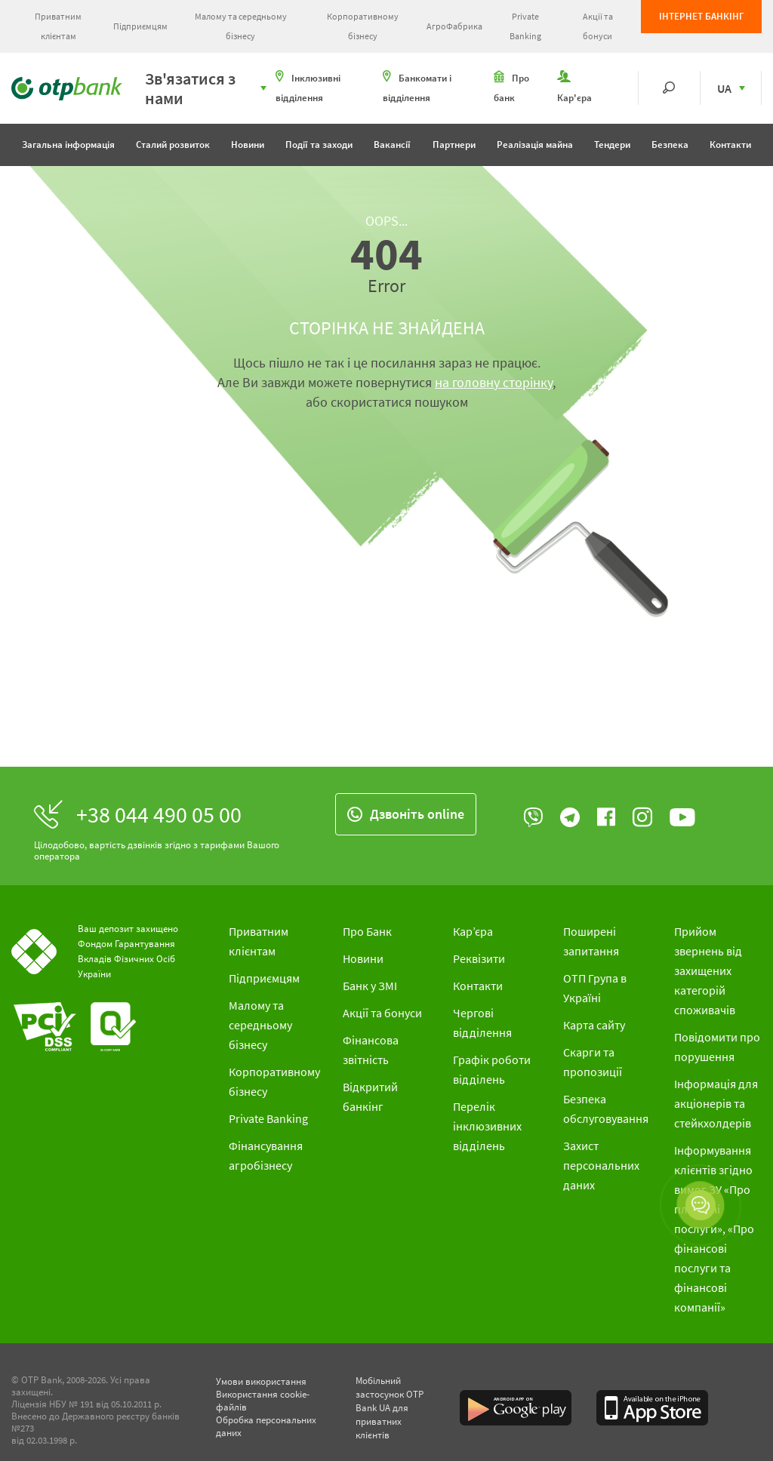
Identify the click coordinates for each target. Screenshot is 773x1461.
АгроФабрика (454, 26)
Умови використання (261, 1381)
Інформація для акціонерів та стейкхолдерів (716, 1103)
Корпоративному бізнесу (363, 26)
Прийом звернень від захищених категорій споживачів (708, 970)
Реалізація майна (535, 144)
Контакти (730, 144)
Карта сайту (594, 1024)
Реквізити (479, 958)
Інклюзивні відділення (308, 87)
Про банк (511, 87)
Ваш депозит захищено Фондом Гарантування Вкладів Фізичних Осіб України (128, 951)
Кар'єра (574, 87)
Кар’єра (473, 931)
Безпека (669, 144)
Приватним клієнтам (58, 26)
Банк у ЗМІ (370, 985)
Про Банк (367, 931)
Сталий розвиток (173, 144)
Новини (247, 144)
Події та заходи (319, 144)
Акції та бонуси (598, 26)
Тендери (612, 144)
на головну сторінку (494, 382)
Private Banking (525, 26)
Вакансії (392, 144)
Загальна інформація (68, 144)
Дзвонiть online (405, 814)
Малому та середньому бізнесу (241, 26)
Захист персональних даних (601, 1165)
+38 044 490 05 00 (159, 814)
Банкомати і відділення (417, 87)
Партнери (454, 144)
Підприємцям (140, 26)
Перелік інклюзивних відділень (487, 1126)
